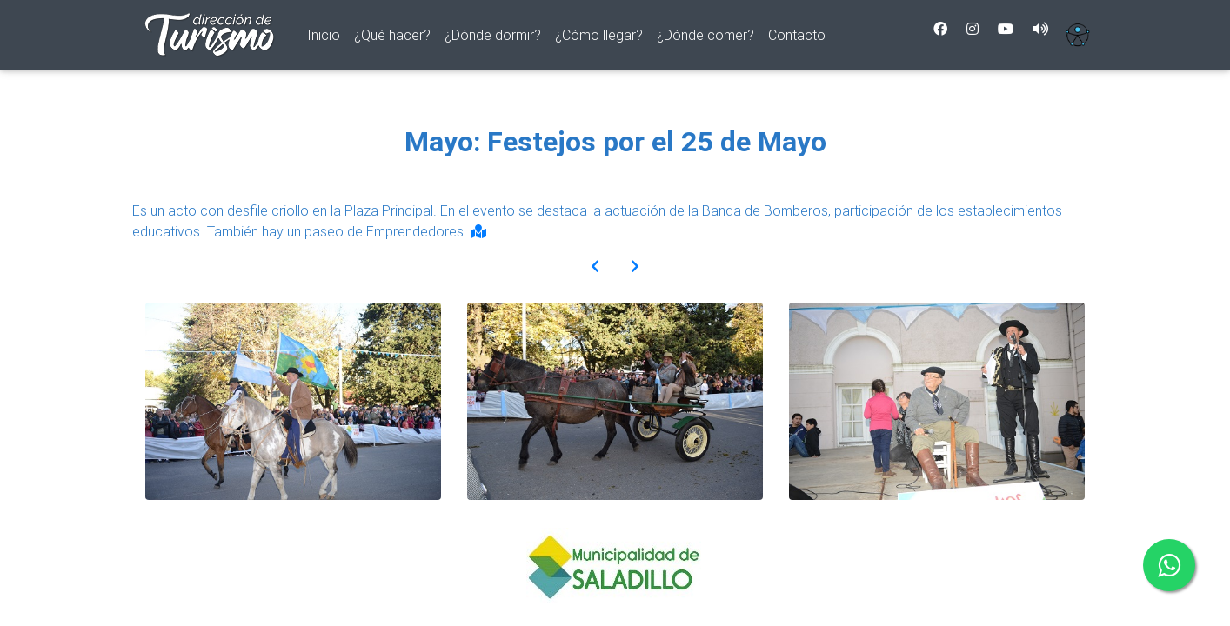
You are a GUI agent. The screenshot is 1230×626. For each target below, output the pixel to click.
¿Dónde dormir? (493, 38)
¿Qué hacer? (392, 38)
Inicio (327, 37)
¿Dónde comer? (705, 38)
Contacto (797, 38)
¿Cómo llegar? (599, 38)
